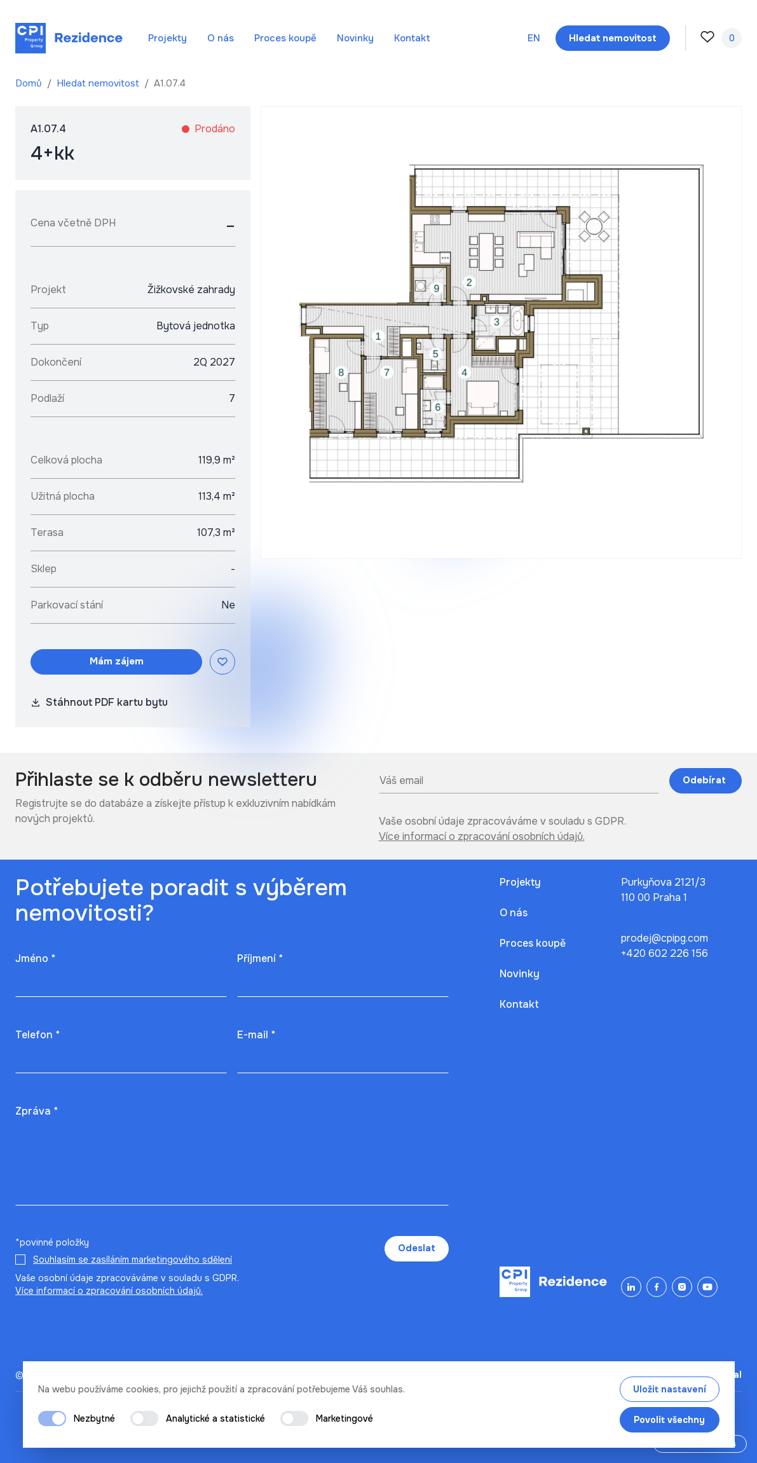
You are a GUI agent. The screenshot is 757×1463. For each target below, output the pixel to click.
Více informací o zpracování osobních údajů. (482, 836)
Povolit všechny (669, 1419)
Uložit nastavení (669, 1389)
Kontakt (412, 38)
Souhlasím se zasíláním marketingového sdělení (132, 1259)
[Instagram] (682, 1287)
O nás (220, 38)
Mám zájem (117, 661)
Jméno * (35, 958)
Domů (29, 83)
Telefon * (37, 1034)
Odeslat (416, 1248)
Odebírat (705, 780)
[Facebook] (656, 1287)
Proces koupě (285, 38)
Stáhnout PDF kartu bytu (99, 702)
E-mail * (256, 1034)
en (534, 38)
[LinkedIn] (631, 1287)
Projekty (167, 38)
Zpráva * (36, 1111)
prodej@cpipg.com (664, 938)
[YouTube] (707, 1287)
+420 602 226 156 (664, 953)
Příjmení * (260, 958)
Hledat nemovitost (99, 83)
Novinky (355, 38)
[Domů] (69, 38)
